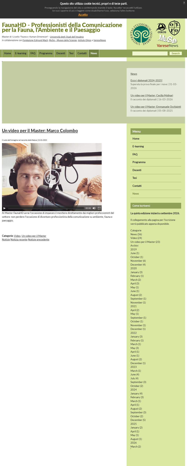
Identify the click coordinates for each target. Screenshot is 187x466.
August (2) (136, 294)
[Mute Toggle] (94, 208)
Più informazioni (98, 14)
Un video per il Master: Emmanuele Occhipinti (156, 106)
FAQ (32, 53)
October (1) (137, 257)
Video (17, 235)
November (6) (138, 260)
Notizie (6, 239)
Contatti (82, 53)
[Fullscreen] (99, 208)
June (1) (135, 253)
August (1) (136, 439)
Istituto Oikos (84, 40)
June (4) (135, 374)
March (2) (136, 279)
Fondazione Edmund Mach (35, 40)
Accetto (83, 14)
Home (7, 53)
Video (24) (136, 238)
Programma (45, 53)
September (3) (138, 382)
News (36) (136, 234)
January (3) (136, 272)
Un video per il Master (34, 235)
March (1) (136, 344)
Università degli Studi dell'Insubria (67, 36)
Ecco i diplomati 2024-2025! (146, 80)
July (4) (134, 378)
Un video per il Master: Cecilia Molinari (152, 95)
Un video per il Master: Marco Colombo (40, 130)
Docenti (60, 53)
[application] (52, 177)
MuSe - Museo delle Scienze (63, 40)
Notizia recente (19, 239)
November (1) (138, 302)
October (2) (137, 385)
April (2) (135, 310)
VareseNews (100, 40)
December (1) (138, 328)
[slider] (46, 208)
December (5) (138, 419)
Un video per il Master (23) (145, 241)
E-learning (20, 53)
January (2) (136, 427)
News (94, 53)
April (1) (135, 351)
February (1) (137, 275)
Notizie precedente (38, 239)
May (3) (135, 348)
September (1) (138, 298)
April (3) (135, 283)
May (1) (135, 287)
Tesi (71, 53)
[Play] (4, 208)
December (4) (138, 264)
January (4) (136, 393)
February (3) (137, 397)
